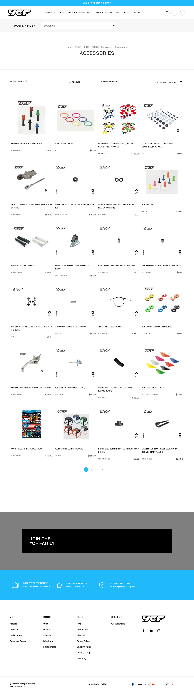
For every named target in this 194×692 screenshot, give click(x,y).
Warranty (81, 656)
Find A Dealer (104, 12)
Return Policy (83, 639)
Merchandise (49, 645)
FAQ (79, 622)
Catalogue (122, 12)
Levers (46, 627)
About (137, 12)
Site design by (97, 682)
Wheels (47, 633)
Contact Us (82, 627)
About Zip (81, 633)
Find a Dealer (16, 633)
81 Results (75, 82)
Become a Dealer (18, 639)
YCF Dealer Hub (117, 622)
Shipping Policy (84, 645)
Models (50, 12)
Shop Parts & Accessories (75, 12)
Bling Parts (48, 639)
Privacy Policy (83, 651)
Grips (45, 622)
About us (14, 627)
